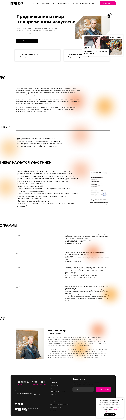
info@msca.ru (18, 384)
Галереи (75, 3)
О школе (36, 3)
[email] (83, 389)
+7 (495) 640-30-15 (38, 382)
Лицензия (53, 410)
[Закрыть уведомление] (122, 399)
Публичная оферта (55, 407)
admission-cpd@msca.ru (39, 384)
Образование (46, 3)
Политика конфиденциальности (59, 404)
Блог (54, 3)
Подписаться (103, 389)
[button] (108, 3)
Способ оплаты (55, 402)
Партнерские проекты (87, 3)
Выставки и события (64, 3)
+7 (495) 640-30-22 (22, 382)
